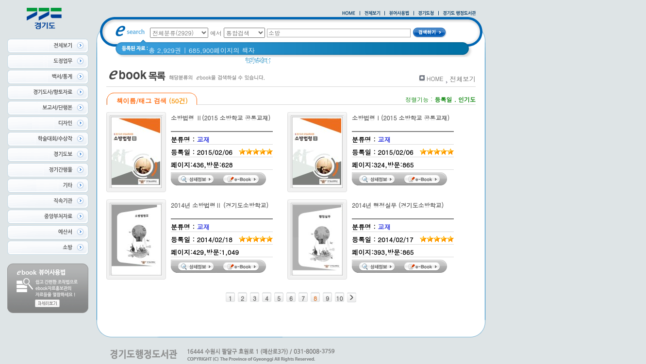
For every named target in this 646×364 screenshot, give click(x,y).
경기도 (306, 62)
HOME (435, 78)
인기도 (467, 99)
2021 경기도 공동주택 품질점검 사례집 (381, 62)
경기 (283, 62)
